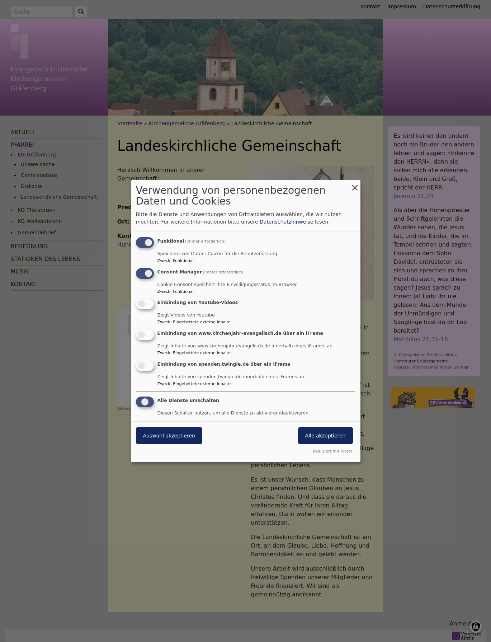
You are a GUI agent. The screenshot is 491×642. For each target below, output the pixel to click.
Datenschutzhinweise (286, 222)
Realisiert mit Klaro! (333, 451)
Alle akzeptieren (325, 436)
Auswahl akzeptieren (169, 436)
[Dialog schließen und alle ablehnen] (355, 184)
